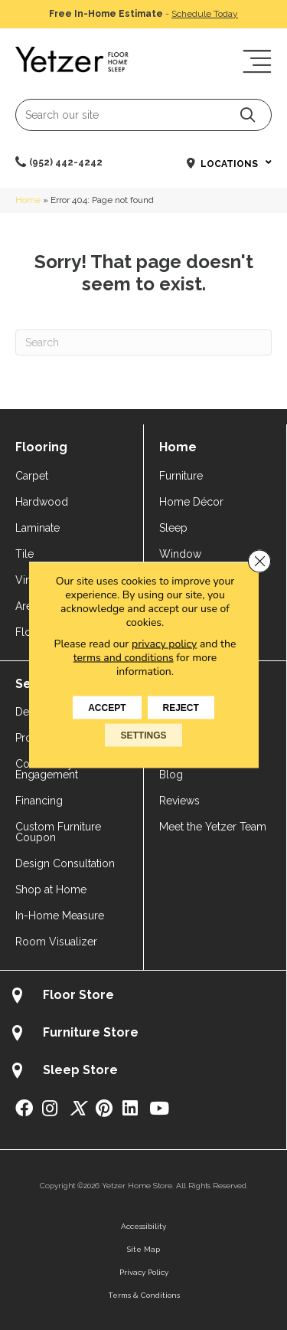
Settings (143, 735)
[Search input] (143, 115)
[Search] (143, 342)
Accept (107, 708)
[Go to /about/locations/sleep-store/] (143, 1072)
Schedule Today (204, 13)
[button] (247, 114)
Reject (181, 708)
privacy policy (164, 644)
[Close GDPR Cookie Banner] (259, 561)
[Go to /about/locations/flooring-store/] (143, 997)
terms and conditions (123, 657)
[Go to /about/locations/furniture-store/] (143, 1035)
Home (28, 200)
